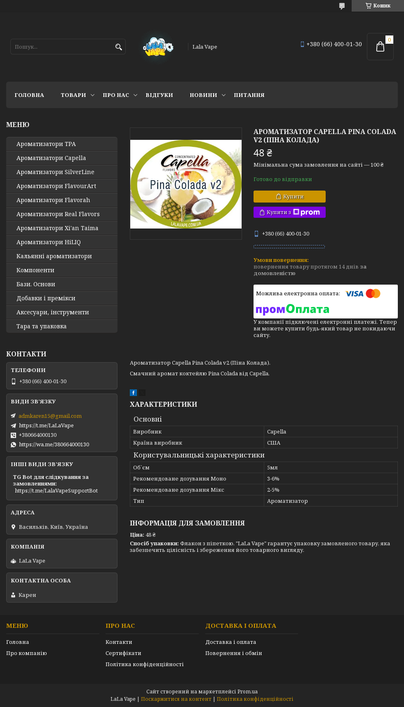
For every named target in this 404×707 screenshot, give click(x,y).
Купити (293, 196)
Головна (29, 95)
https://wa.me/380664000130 (54, 444)
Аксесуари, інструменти (52, 312)
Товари (73, 95)
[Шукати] (118, 47)
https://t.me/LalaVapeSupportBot (56, 490)
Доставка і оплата (230, 642)
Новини (203, 95)
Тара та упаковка (41, 326)
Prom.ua (247, 691)
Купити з (293, 212)
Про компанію (26, 653)
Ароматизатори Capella (51, 158)
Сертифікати (123, 653)
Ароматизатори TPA (46, 144)
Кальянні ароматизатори (54, 256)
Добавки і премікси (45, 298)
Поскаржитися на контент (176, 698)
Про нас (116, 95)
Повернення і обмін (233, 653)
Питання (249, 95)
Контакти (119, 642)
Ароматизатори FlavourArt (56, 186)
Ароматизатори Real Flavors (58, 214)
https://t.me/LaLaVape (46, 425)
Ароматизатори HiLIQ (48, 242)
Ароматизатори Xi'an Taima (57, 228)
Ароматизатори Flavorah (53, 200)
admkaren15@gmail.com (50, 415)
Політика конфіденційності (145, 664)
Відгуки (159, 95)
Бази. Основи (35, 284)
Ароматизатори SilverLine (55, 172)
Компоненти (35, 270)
